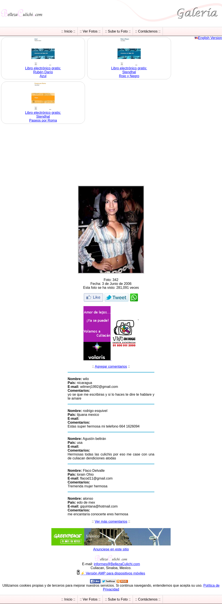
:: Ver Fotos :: (90, 31)
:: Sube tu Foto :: (118, 31)
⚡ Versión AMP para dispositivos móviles (112, 573)
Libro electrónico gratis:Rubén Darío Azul (43, 72)
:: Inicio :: (68, 31)
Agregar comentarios (111, 366)
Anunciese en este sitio (111, 549)
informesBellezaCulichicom (117, 564)
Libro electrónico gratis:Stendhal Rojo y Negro (129, 72)
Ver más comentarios (111, 521)
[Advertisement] (111, 155)
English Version (210, 38)
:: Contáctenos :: (147, 31)
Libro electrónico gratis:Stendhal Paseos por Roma (43, 116)
